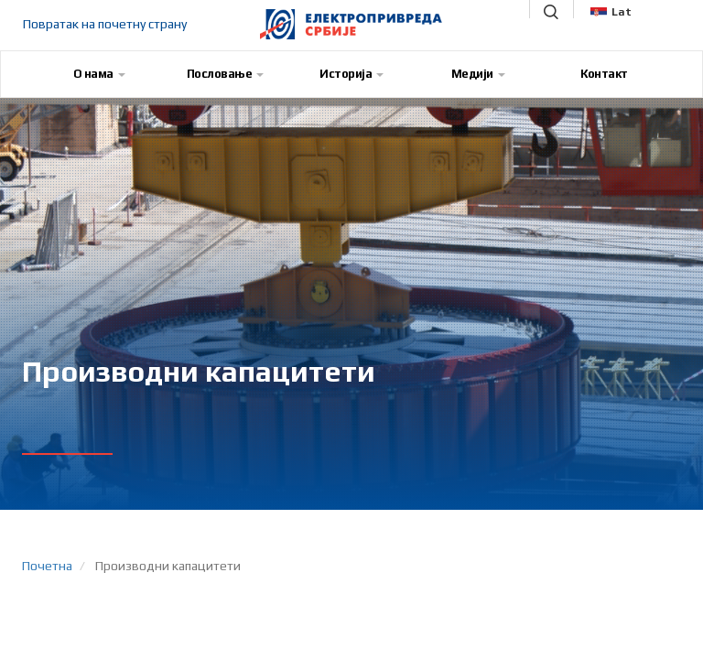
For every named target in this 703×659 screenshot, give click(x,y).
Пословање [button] (226, 74)
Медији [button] (478, 74)
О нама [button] (99, 74)
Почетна (47, 565)
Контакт (604, 74)
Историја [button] (351, 74)
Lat (611, 11)
